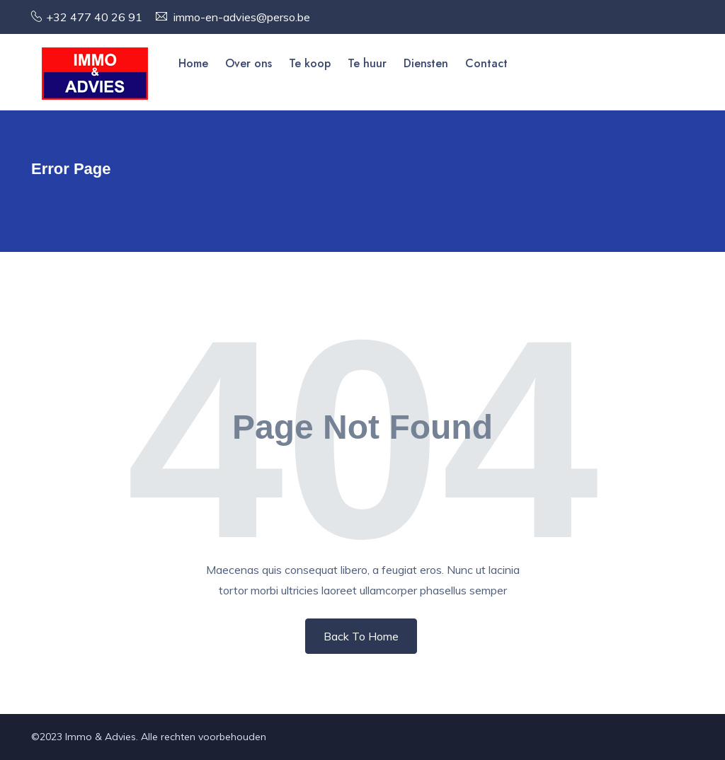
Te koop (310, 63)
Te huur (367, 63)
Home (193, 63)
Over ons (248, 63)
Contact (486, 63)
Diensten (426, 63)
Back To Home (361, 636)
